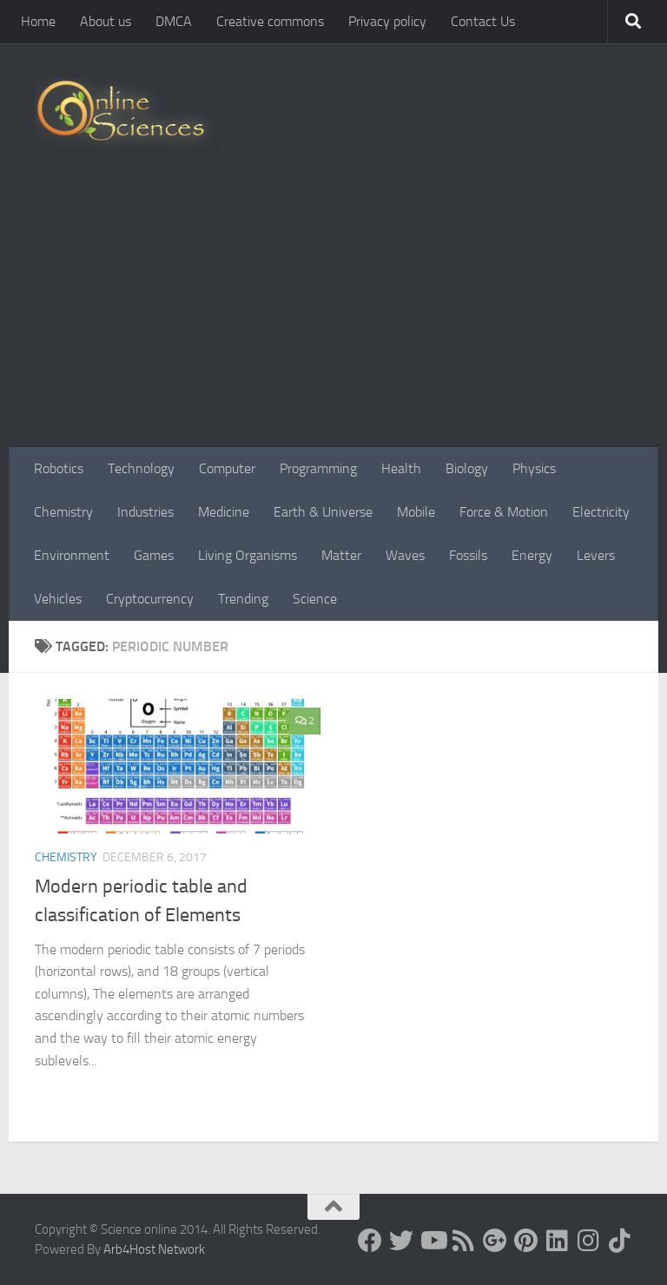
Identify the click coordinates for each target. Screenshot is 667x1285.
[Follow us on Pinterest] (526, 1241)
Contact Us (483, 21)
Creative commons (270, 21)
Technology (141, 468)
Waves (405, 555)
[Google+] (495, 1241)
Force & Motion (503, 512)
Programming (318, 468)
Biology (467, 468)
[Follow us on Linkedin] (557, 1241)
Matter (341, 555)
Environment (71, 555)
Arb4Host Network (154, 1249)
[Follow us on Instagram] (589, 1241)
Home (38, 21)
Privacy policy (387, 21)
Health (401, 468)
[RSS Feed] (464, 1241)
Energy (532, 555)
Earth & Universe (323, 512)
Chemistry (63, 512)
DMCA (173, 21)
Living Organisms (247, 555)
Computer (227, 468)
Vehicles (58, 598)
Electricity (601, 512)
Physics (534, 468)
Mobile (416, 512)
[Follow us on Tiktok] (620, 1241)
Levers (596, 555)
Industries (145, 512)
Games (154, 555)
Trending (243, 598)
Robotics (58, 468)
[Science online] (370, 1241)
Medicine (223, 512)
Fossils (468, 555)
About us (105, 21)
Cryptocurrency (150, 598)
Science (315, 598)
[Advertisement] (333, 316)
